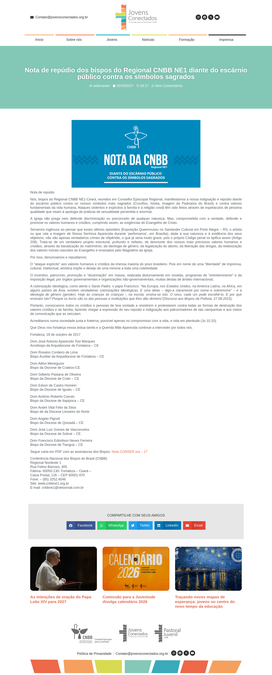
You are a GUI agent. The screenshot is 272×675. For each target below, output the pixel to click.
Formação (187, 40)
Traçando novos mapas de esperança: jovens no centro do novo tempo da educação (205, 602)
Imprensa (227, 40)
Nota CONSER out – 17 (130, 452)
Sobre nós (75, 40)
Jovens (113, 40)
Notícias (149, 40)
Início (39, 40)
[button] (80, 525)
